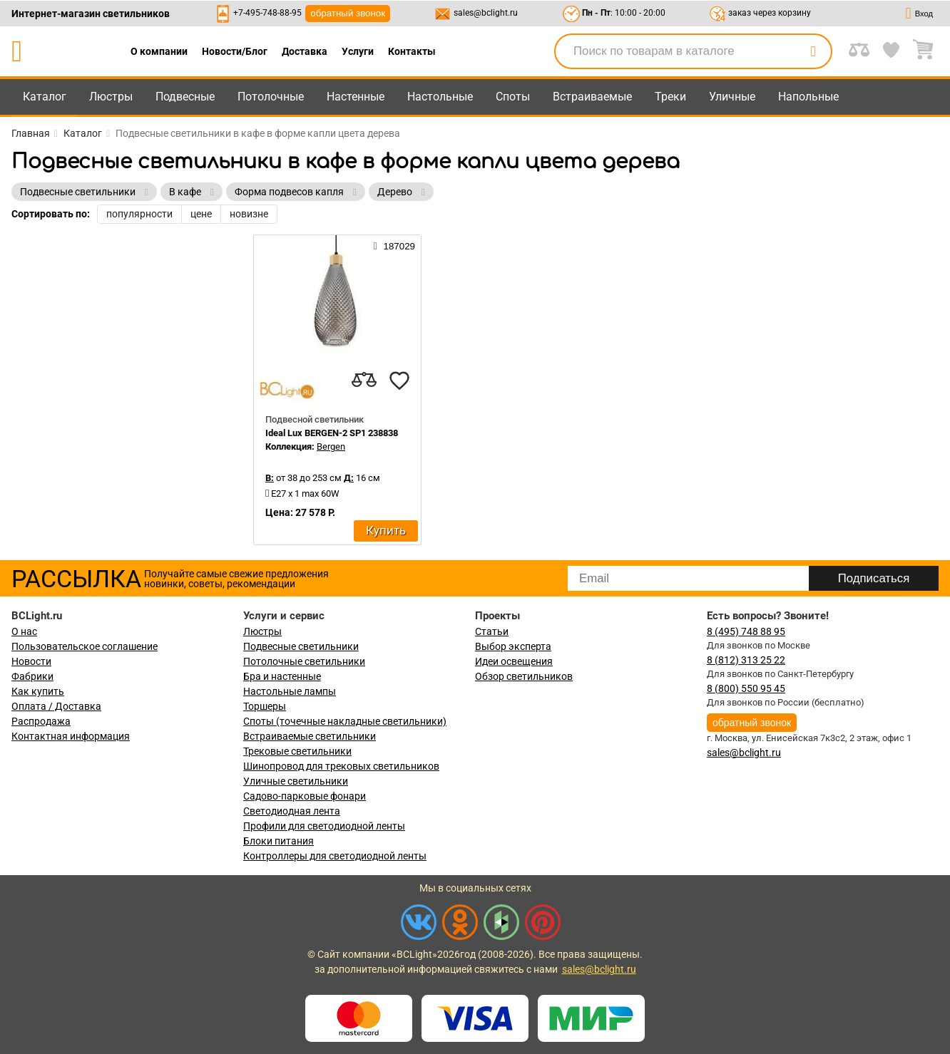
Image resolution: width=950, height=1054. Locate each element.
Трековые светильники (297, 751)
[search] (813, 51)
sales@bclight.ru (486, 13)
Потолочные (271, 96)
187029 (394, 246)
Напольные (808, 96)
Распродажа (41, 721)
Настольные (440, 96)
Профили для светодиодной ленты (324, 826)
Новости (31, 661)
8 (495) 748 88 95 (746, 631)
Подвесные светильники (301, 646)
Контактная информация (70, 736)
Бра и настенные (282, 676)
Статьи (492, 631)
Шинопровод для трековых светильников (341, 766)
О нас (24, 631)
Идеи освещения (514, 661)
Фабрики (32, 676)
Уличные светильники (295, 781)
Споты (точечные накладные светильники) (344, 721)
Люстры (111, 96)
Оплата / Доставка (56, 706)
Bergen (331, 446)
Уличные (732, 96)
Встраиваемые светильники (309, 736)
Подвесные (185, 96)
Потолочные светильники (304, 661)
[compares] (363, 380)
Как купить (37, 691)
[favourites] (399, 380)
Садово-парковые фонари (304, 796)
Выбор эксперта (513, 646)
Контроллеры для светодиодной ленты (335, 856)
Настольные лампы (289, 691)
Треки (670, 96)
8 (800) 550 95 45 (746, 688)
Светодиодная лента (291, 811)
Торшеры (264, 706)
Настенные (355, 96)
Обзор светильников (524, 676)
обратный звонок (347, 13)
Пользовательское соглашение (84, 646)
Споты (513, 96)
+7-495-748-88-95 (267, 13)
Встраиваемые (592, 96)
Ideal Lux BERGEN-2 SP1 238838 (331, 433)
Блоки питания (278, 841)
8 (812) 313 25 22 (746, 660)
